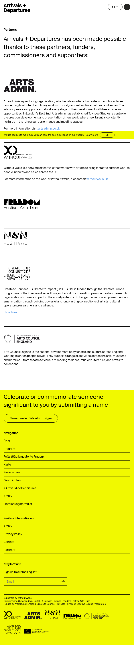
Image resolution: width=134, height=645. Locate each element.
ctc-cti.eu (10, 312)
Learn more (92, 135)
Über (7, 441)
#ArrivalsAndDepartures (20, 488)
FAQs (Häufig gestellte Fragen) (24, 456)
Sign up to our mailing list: (20, 572)
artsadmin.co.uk (49, 128)
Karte (7, 464)
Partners (9, 550)
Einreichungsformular (18, 504)
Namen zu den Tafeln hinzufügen (31, 418)
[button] (115, 7)
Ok (107, 135)
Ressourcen (12, 472)
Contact (9, 542)
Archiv (8, 496)
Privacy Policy (13, 534)
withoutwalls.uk (97, 179)
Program (9, 449)
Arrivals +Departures (17, 8)
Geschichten (12, 480)
